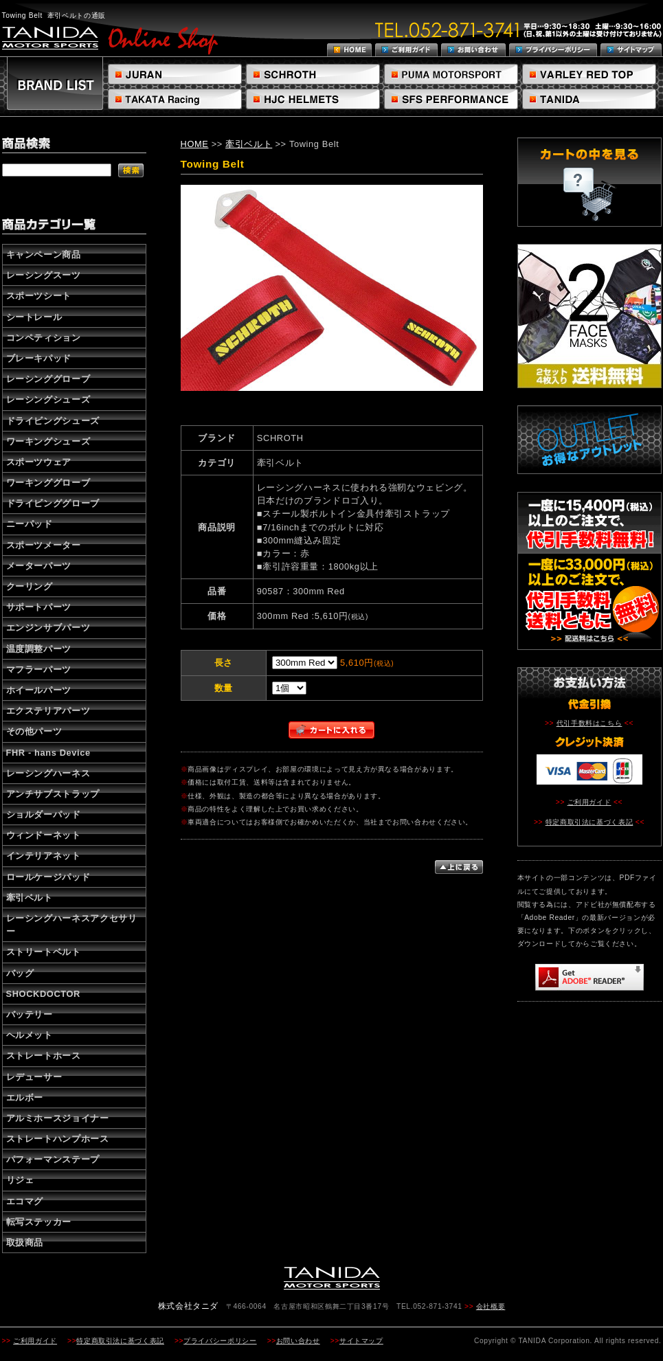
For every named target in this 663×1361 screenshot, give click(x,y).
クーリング (29, 586)
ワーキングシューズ (48, 441)
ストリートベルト (43, 952)
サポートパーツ (38, 607)
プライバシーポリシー (219, 1341)
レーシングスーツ (43, 275)
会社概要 (491, 1306)
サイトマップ (361, 1341)
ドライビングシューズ (53, 421)
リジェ (20, 1180)
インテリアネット (43, 856)
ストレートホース (43, 1055)
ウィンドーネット (43, 835)
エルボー (25, 1097)
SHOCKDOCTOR (43, 994)
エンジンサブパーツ (48, 627)
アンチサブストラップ (53, 794)
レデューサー (34, 1077)
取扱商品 (25, 1242)
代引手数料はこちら (589, 723)
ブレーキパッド (38, 358)
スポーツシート (38, 296)
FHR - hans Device (48, 752)
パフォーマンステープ (53, 1159)
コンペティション (43, 338)
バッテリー (29, 1014)
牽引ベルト (29, 897)
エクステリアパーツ (48, 711)
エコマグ (25, 1201)
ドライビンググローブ (53, 503)
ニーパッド (29, 524)
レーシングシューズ (48, 399)
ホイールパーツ (38, 690)
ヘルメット (29, 1035)
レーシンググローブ (48, 379)
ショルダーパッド (43, 814)
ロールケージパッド (48, 877)
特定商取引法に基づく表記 (589, 822)
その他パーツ (34, 731)
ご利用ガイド (589, 802)
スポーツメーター (43, 545)
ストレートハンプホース (57, 1139)
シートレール (34, 317)
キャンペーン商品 (43, 254)
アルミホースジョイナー (57, 1118)
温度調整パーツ (38, 649)
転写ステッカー (38, 1222)
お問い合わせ (298, 1341)
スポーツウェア (38, 462)
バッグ (20, 973)
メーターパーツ (38, 566)
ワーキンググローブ (48, 482)
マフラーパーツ (38, 669)
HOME (195, 144)
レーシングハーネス (48, 773)
